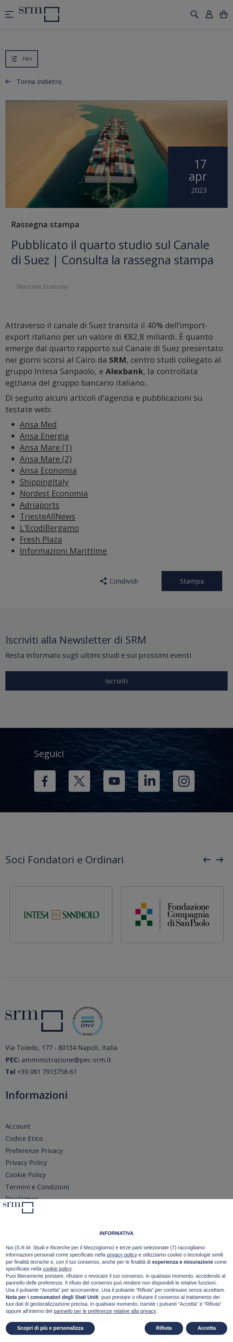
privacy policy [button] (122, 1255)
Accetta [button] (206, 1328)
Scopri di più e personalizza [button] (50, 1328)
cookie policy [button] (57, 1269)
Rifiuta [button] (164, 1328)
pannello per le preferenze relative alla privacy (104, 1311)
